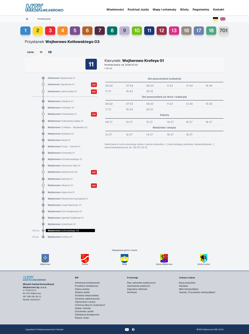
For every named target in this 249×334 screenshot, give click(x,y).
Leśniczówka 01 (62, 91)
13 (174, 30)
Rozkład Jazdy (138, 9)
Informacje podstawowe (87, 282)
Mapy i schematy (164, 9)
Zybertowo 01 (62, 224)
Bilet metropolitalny (189, 289)
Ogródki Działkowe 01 (66, 217)
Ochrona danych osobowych (90, 305)
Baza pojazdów (187, 282)
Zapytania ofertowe (137, 289)
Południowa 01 (62, 114)
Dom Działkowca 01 (65, 211)
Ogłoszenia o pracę (85, 301)
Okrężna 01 (60, 185)
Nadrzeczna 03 (62, 172)
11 (149, 30)
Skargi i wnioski (83, 308)
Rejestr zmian (82, 317)
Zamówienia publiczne (138, 285)
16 (186, 30)
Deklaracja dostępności (87, 314)
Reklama (183, 285)
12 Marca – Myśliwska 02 (67, 127)
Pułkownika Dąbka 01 (65, 121)
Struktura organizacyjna (87, 298)
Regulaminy (201, 9)
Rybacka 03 (61, 133)
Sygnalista (30, 329)
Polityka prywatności (45, 329)
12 (161, 30)
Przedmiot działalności (86, 285)
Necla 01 (59, 140)
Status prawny (82, 289)
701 (224, 30)
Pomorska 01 (61, 152)
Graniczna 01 (61, 192)
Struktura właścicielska (87, 295)
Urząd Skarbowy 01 (64, 205)
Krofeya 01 (60, 236)
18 (211, 30)
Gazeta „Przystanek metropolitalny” (197, 292)
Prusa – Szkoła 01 (64, 146)
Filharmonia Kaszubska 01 (68, 198)
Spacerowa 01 (61, 78)
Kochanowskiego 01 (65, 159)
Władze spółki (82, 292)
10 (137, 30)
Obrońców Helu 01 (64, 165)
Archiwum (132, 292)
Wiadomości (115, 9)
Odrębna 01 (60, 101)
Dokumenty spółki (84, 311)
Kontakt (218, 9)
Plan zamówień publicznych (141, 282)
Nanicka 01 (60, 179)
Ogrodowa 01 (61, 84)
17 (198, 30)
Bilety (184, 9)
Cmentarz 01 (61, 107)
